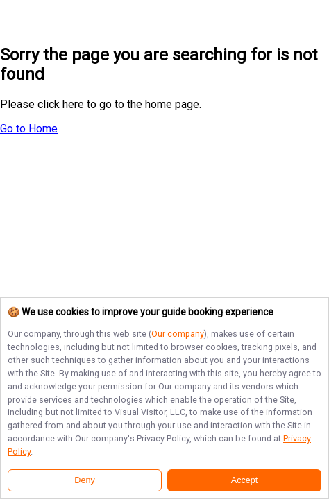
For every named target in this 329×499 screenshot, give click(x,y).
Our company (177, 334)
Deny (84, 480)
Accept (244, 480)
